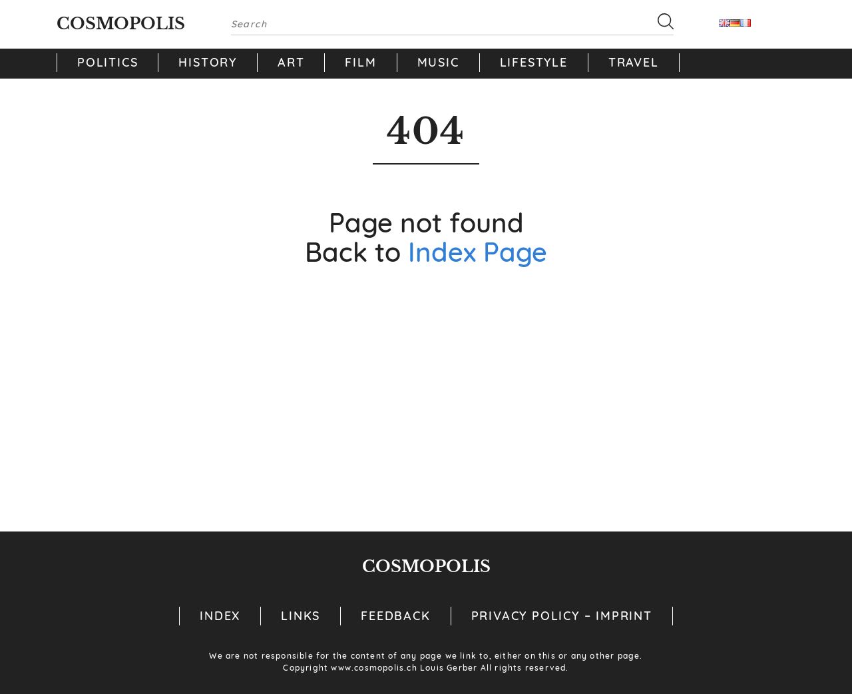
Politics (107, 62)
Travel (633, 62)
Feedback (395, 615)
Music (438, 62)
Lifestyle (534, 62)
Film (360, 62)
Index (220, 615)
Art (291, 62)
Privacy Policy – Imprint (561, 615)
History (207, 62)
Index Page (477, 251)
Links (300, 615)
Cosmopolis (121, 23)
